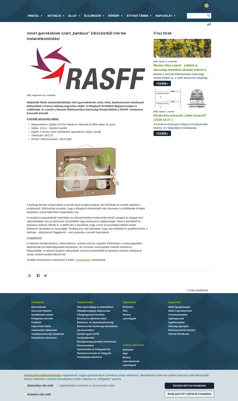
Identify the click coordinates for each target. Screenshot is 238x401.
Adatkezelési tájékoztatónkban (42, 375)
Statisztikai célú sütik (38, 385)
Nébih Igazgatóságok (179, 307)
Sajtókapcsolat (176, 318)
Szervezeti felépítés (41, 311)
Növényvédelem (85, 345)
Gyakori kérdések (133, 345)
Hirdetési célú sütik (37, 394)
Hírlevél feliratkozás (178, 334)
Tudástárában (83, 259)
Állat (125, 311)
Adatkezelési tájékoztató (44, 330)
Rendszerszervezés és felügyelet (94, 353)
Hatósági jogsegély (178, 326)
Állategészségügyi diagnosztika (93, 311)
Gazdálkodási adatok (42, 314)
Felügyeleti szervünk (42, 318)
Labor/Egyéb (129, 318)
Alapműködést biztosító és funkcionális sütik (85, 385)
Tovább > (162, 83)
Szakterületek (85, 302)
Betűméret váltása (209, 24)
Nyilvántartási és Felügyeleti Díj (93, 349)
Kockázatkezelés (85, 338)
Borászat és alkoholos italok (92, 318)
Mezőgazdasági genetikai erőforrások (96, 341)
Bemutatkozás (38, 307)
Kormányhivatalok (177, 314)
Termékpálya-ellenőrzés (89, 357)
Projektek (36, 322)
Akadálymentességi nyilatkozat (47, 334)
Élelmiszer (128, 307)
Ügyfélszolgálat (176, 322)
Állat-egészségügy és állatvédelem (95, 307)
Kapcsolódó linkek (41, 326)
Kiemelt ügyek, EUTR (88, 334)
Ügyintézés (129, 302)
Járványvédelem (85, 330)
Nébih (80, 6)
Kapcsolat (174, 302)
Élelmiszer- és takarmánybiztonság (95, 322)
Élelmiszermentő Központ (181, 330)
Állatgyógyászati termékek (91, 314)
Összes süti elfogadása (189, 385)
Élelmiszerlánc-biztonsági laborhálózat (97, 326)
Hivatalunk (37, 302)
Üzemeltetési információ (44, 338)
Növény (127, 314)
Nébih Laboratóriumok (180, 311)
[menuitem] (36, 16)
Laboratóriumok (131, 361)
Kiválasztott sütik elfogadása (189, 394)
